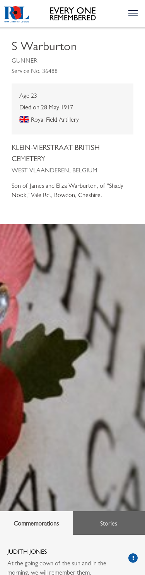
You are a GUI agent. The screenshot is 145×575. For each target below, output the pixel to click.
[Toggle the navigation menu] (132, 12)
